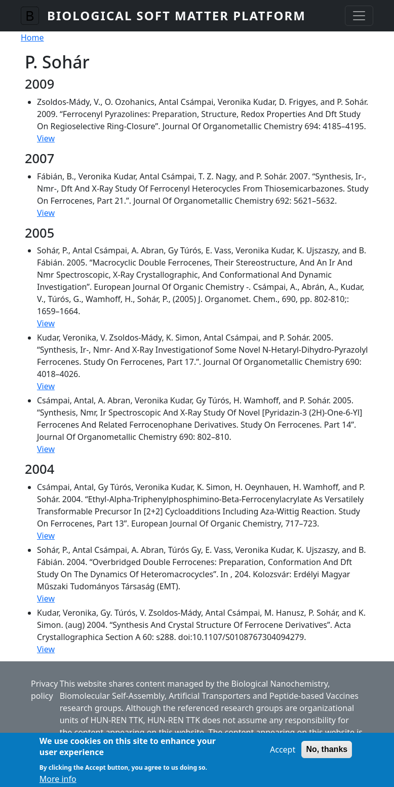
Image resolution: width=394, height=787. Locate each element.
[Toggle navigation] (359, 16)
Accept (282, 754)
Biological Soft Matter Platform (176, 15)
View (46, 138)
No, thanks (326, 753)
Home (32, 37)
